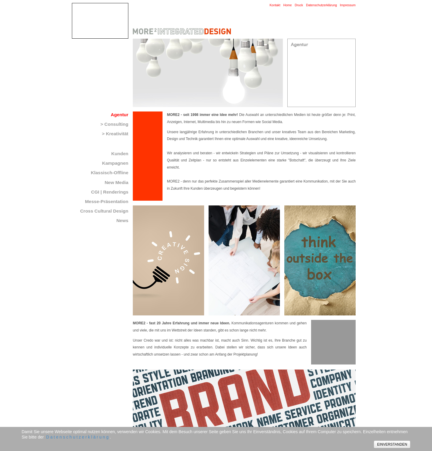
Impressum (348, 5)
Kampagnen (115, 163)
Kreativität (117, 133)
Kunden (119, 153)
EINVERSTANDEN (392, 444)
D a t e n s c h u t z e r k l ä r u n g (77, 437)
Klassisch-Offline (109, 172)
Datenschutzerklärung (321, 5)
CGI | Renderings (109, 191)
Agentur (119, 114)
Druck (299, 5)
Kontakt (274, 5)
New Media (116, 182)
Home (287, 5)
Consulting (116, 124)
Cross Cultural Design (104, 210)
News (122, 220)
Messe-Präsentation (106, 201)
